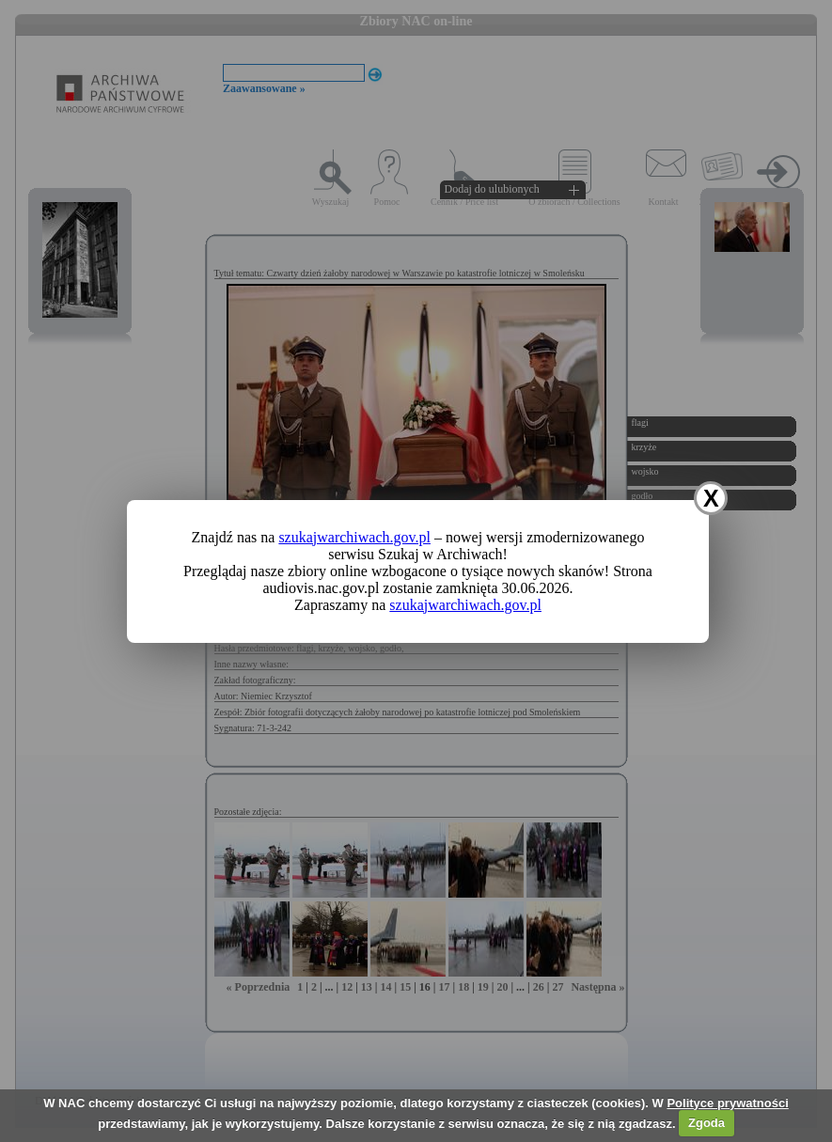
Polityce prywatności (727, 1103)
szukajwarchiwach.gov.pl (354, 537)
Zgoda (706, 1123)
